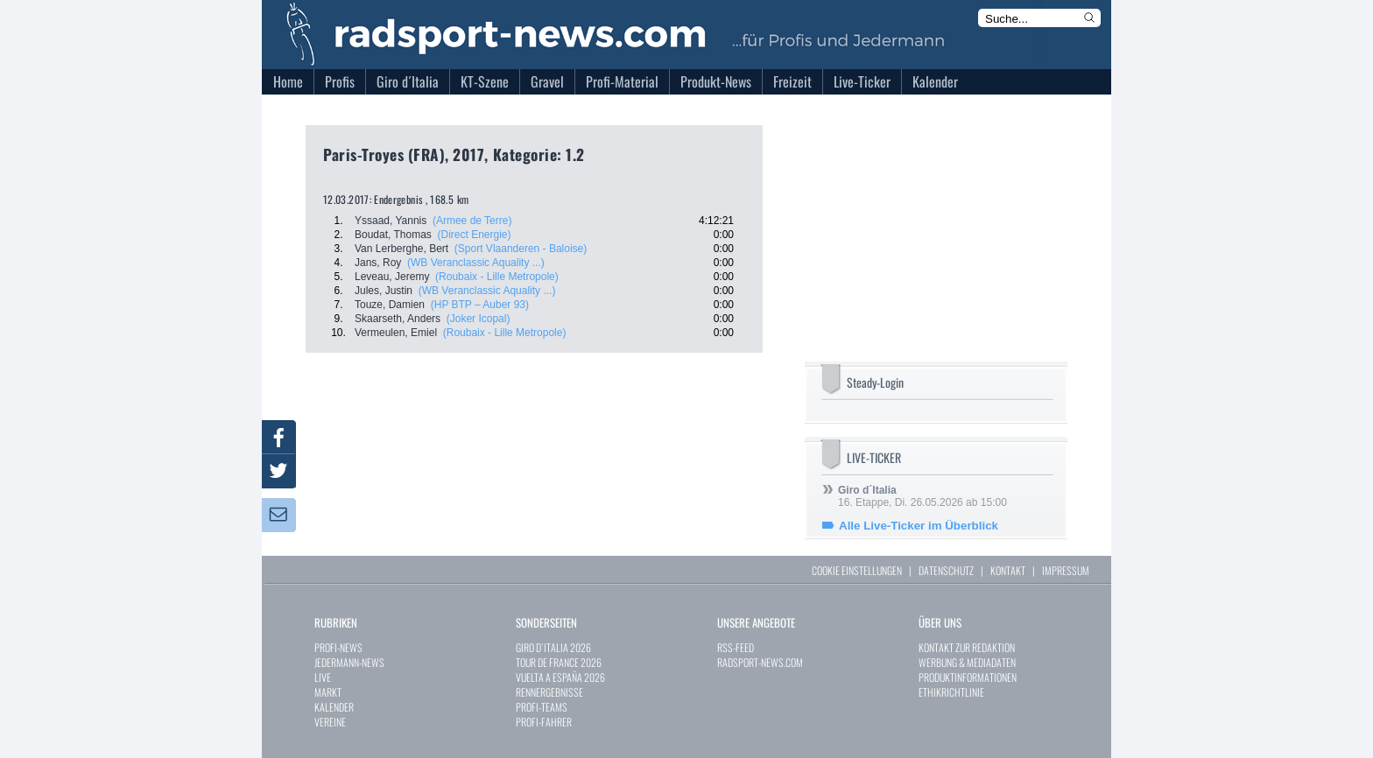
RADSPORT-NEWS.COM (760, 662)
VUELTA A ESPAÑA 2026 (560, 677)
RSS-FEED (735, 647)
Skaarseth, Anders (397, 318)
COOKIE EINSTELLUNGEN (857, 570)
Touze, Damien (390, 304)
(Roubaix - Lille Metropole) (497, 276)
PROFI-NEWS (338, 647)
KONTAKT (1007, 570)
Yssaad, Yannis (390, 220)
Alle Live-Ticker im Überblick (918, 525)
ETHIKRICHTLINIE (951, 691)
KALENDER (334, 706)
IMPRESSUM (1065, 570)
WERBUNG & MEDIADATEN (967, 662)
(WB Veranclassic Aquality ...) (476, 262)
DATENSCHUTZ (946, 570)
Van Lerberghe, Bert (401, 248)
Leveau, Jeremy (392, 276)
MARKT (327, 691)
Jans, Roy (378, 262)
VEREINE (330, 721)
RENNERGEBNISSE (549, 691)
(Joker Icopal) (478, 318)
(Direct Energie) (474, 234)
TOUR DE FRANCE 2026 (559, 662)
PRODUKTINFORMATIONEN (968, 677)
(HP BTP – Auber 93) (480, 304)
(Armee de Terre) (472, 220)
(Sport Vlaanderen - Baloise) (520, 248)
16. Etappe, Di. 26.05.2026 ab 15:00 (922, 496)
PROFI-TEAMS (541, 706)
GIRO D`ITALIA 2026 (553, 647)
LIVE (322, 677)
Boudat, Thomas (393, 234)
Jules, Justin (383, 290)
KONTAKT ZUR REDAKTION (967, 647)
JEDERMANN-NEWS (349, 662)
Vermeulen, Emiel (396, 332)
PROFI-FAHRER (544, 721)
